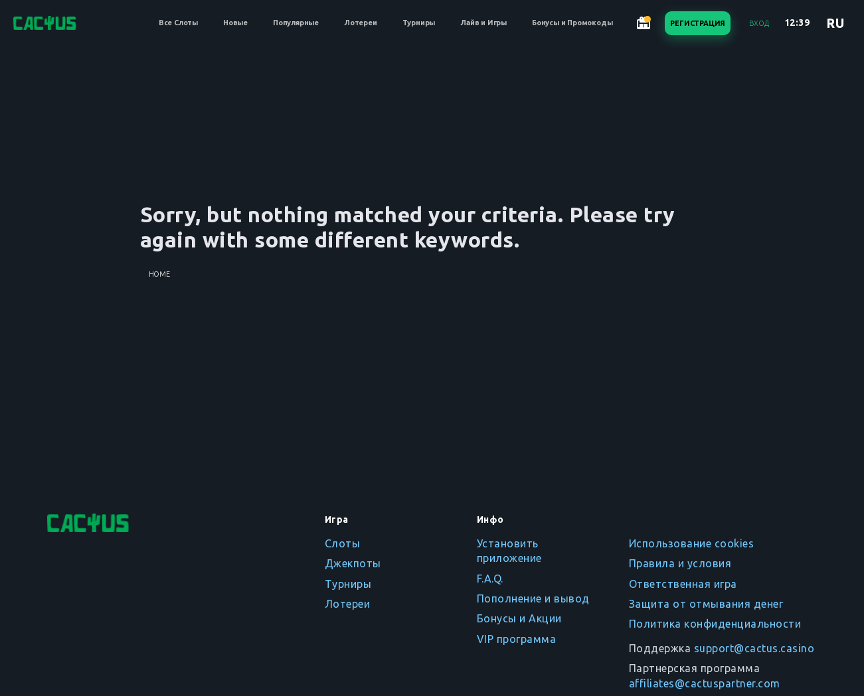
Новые (235, 23)
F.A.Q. (490, 579)
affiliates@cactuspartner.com (704, 683)
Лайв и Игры (483, 23)
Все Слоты (178, 23)
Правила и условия (680, 563)
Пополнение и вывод (533, 598)
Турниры (419, 23)
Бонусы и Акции (519, 618)
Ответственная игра (683, 584)
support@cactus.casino (754, 648)
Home (159, 274)
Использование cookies (691, 543)
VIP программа (517, 639)
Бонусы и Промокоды (572, 23)
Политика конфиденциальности (715, 624)
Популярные (296, 23)
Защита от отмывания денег (706, 604)
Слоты (343, 543)
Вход (758, 23)
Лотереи (360, 23)
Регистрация (697, 23)
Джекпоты (353, 563)
